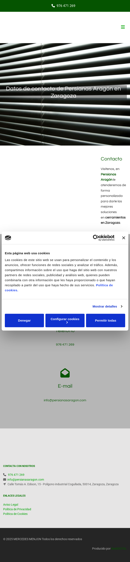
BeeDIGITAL (119, 548)
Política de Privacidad (17, 509)
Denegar (24, 320)
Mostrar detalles (105, 306)
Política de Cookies (15, 514)
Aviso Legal (10, 504)
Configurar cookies (65, 320)
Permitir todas (105, 320)
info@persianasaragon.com (65, 400)
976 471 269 (66, 6)
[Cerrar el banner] (123, 237)
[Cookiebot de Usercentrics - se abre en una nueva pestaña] (96, 238)
